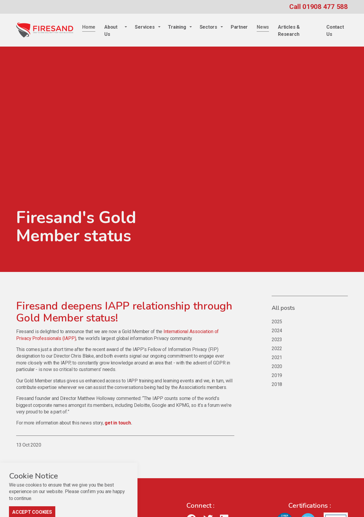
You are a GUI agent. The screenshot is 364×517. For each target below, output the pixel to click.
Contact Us (335, 30)
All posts (283, 308)
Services (145, 27)
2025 (277, 321)
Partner (239, 27)
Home (88, 27)
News (263, 27)
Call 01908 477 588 (318, 6)
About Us (110, 30)
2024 (277, 330)
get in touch (118, 423)
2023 (277, 339)
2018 (277, 384)
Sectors (208, 27)
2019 (277, 375)
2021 (277, 357)
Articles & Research (289, 30)
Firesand (44, 30)
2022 (277, 348)
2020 (277, 366)
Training (177, 27)
